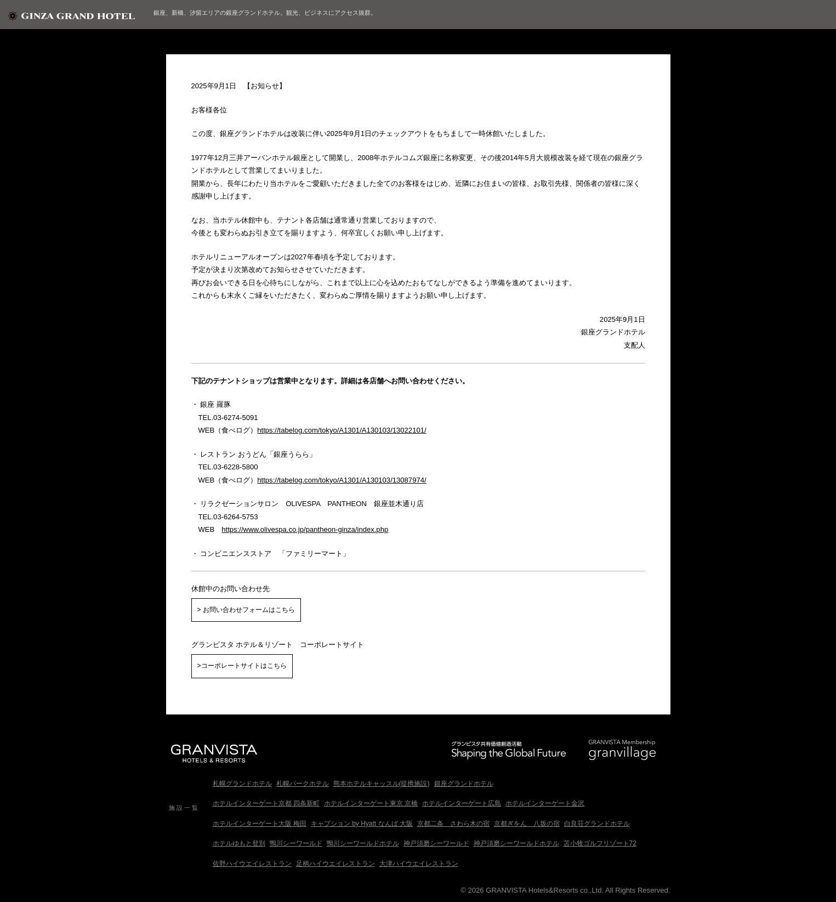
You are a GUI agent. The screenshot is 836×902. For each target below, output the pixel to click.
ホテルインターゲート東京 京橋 (371, 803)
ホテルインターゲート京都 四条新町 (266, 803)
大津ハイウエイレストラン (418, 863)
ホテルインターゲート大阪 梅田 (259, 823)
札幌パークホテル (302, 783)
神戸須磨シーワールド (436, 843)
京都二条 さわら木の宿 (453, 823)
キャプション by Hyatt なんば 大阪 (362, 823)
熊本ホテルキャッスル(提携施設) (381, 783)
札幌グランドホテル (242, 783)
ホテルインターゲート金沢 (544, 803)
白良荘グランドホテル (597, 823)
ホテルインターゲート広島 (461, 803)
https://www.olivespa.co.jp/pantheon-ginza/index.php (304, 529)
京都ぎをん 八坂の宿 (527, 823)
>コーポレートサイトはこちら (242, 666)
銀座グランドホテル (463, 783)
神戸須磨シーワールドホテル (516, 843)
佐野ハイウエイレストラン (252, 863)
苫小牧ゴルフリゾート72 (600, 843)
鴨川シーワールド (296, 843)
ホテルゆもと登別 (239, 843)
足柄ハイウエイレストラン (335, 863)
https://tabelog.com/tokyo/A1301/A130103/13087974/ (341, 480)
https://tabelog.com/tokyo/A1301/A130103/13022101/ (341, 430)
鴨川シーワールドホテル (363, 843)
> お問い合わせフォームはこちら (246, 610)
